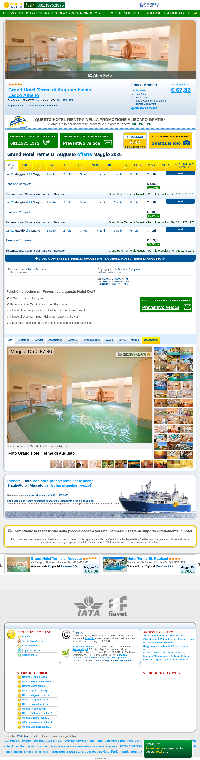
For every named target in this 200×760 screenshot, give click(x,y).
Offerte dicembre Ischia (35, 726)
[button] (113, 660)
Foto (9, 340)
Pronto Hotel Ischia (83, 646)
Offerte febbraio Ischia (35, 681)
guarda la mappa (145, 108)
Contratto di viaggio (84, 657)
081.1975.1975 (51, 5)
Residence (28, 645)
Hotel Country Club (91, 752)
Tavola (109, 340)
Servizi (38, 340)
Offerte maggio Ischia (34, 695)
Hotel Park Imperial (116, 751)
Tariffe (122, 340)
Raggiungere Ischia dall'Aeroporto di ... (165, 647)
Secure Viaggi (80, 649)
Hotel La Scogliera (69, 752)
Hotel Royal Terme (46, 751)
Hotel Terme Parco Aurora (182, 741)
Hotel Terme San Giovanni (71, 741)
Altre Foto (102, 75)
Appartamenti (29, 650)
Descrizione (55, 340)
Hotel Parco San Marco (103, 740)
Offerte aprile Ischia (33, 690)
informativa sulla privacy (113, 657)
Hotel (25, 636)
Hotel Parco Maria (130, 741)
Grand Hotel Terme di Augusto (171, 751)
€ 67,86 (181, 90)
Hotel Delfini (91, 746)
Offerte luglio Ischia (33, 704)
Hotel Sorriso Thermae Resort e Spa (151, 746)
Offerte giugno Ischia (34, 699)
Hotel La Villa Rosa (39, 746)
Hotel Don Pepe (140, 752)
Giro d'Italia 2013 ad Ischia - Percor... (165, 639)
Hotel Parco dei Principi (17, 741)
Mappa (135, 340)
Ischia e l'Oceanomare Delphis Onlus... (167, 656)
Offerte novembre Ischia (36, 722)
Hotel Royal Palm (15, 746)
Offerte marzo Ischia (33, 686)
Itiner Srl (90, 638)
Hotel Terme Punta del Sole (67, 746)
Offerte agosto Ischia (34, 708)
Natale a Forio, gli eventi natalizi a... (165, 652)
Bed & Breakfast (31, 641)
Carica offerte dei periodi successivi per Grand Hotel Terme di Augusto (100, 258)
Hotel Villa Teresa (154, 740)
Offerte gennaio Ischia (34, 677)
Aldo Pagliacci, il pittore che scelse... (166, 635)
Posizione (24, 340)
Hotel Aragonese (108, 746)
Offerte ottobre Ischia (34, 717)
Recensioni (151, 340)
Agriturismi (28, 654)
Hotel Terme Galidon (43, 741)
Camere (72, 340)
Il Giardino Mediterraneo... (159, 642)
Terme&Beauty (91, 340)
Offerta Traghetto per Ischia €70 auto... (166, 659)
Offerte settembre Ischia (36, 713)
